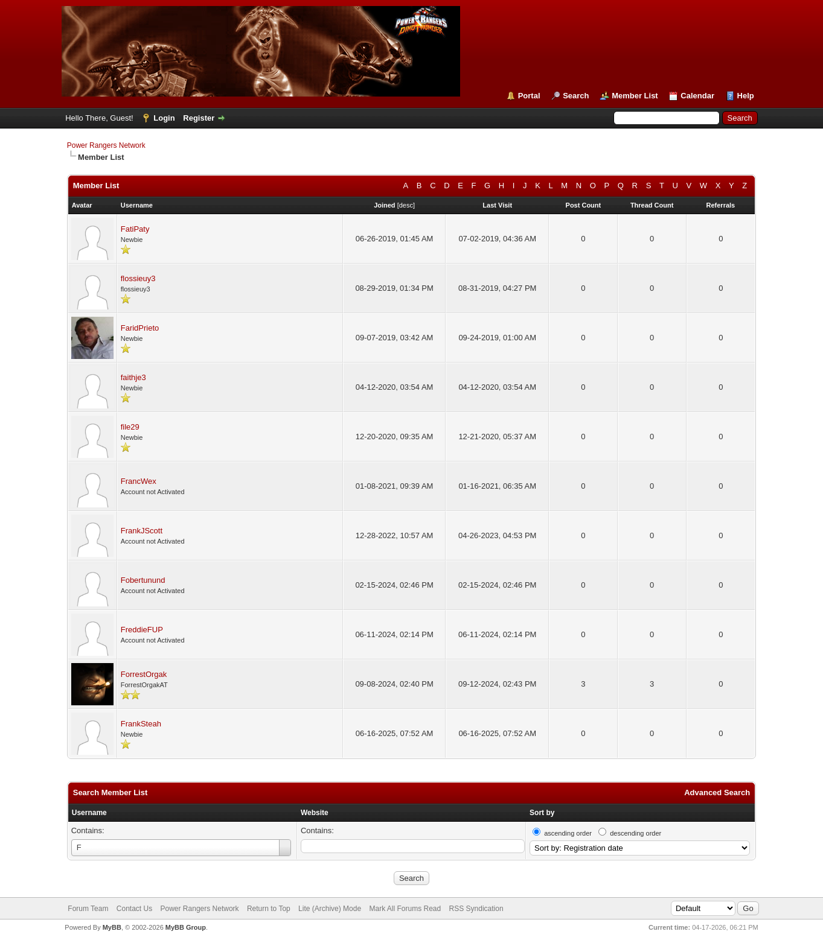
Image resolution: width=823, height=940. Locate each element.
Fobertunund (143, 580)
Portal (529, 95)
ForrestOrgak (144, 674)
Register (198, 117)
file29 (130, 426)
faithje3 (133, 377)
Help (745, 95)
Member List (635, 95)
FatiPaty (135, 228)
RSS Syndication (476, 908)
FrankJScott (141, 530)
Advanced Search (717, 792)
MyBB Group (185, 927)
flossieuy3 (138, 278)
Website (314, 812)
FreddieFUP (142, 629)
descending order (635, 833)
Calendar (697, 95)
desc (406, 205)
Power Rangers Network (106, 145)
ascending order (568, 833)
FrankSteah (141, 723)
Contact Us (134, 908)
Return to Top (268, 908)
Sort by (542, 812)
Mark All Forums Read (405, 908)
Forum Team (88, 908)
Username (89, 812)
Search (576, 95)
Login (164, 117)
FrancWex (138, 481)
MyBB (112, 927)
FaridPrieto (140, 327)
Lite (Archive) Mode (329, 908)
